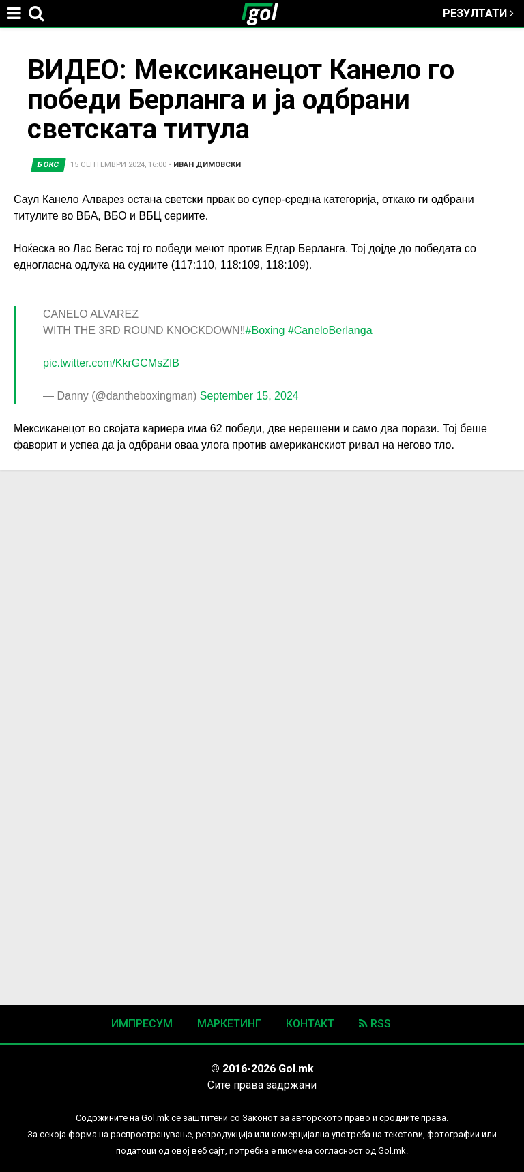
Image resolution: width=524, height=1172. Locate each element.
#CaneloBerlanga (330, 330)
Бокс (48, 164)
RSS (375, 1023)
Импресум (142, 1023)
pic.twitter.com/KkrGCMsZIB (111, 363)
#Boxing (265, 330)
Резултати (478, 13)
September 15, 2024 (249, 396)
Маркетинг (229, 1023)
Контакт (310, 1023)
